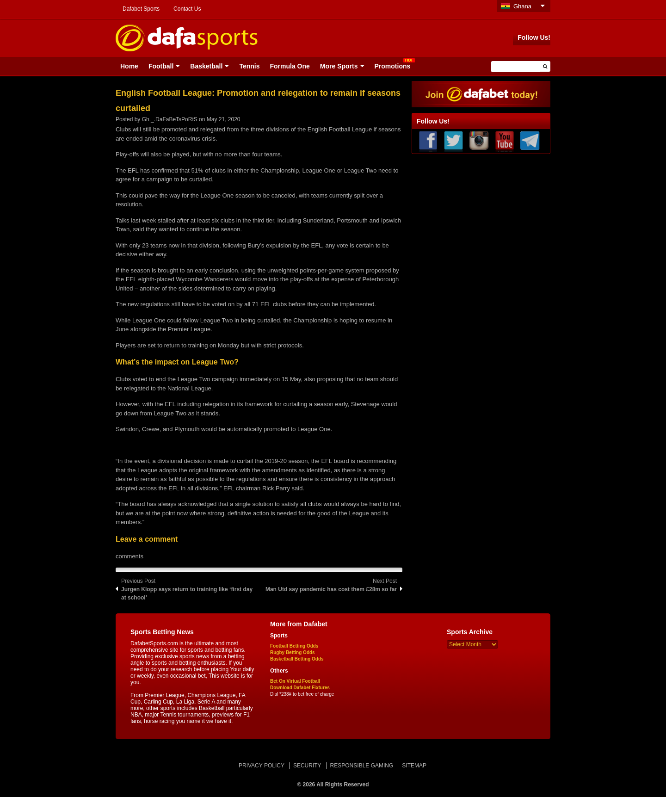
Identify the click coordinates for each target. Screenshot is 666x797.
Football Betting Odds (294, 646)
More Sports (339, 66)
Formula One (289, 66)
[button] (545, 66)
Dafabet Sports (141, 9)
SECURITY (307, 765)
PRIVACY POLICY (261, 765)
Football (160, 66)
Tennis (249, 66)
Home (129, 66)
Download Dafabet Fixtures (300, 687)
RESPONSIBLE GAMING (362, 765)
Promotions (393, 66)
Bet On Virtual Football (295, 681)
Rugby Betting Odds (292, 652)
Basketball (206, 66)
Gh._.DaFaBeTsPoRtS (169, 119)
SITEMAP (414, 765)
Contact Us (187, 9)
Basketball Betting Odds (297, 658)
